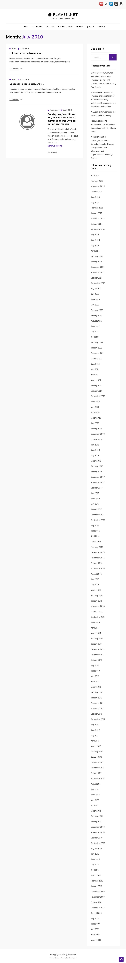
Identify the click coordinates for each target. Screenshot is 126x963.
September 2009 (98, 908)
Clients (51, 27)
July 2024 (95, 235)
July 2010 (95, 854)
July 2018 (95, 445)
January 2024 (96, 261)
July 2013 (95, 665)
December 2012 (98, 703)
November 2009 (98, 897)
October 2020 (96, 391)
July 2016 (95, 525)
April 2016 (95, 536)
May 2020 (95, 407)
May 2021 (95, 369)
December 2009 (98, 891)
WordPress (72, 958)
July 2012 (95, 725)
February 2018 (97, 466)
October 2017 (96, 488)
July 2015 (95, 579)
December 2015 (98, 552)
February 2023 (97, 310)
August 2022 (96, 321)
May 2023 (95, 305)
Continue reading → (56, 146)
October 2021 (96, 358)
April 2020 (95, 412)
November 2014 (98, 606)
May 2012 (95, 735)
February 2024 (97, 256)
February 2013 (97, 692)
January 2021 (96, 385)
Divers (14, 49)
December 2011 (98, 762)
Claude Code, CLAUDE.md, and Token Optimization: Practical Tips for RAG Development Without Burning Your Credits (103, 80)
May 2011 (95, 800)
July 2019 (95, 423)
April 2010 (95, 870)
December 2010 (98, 827)
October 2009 (96, 902)
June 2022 (95, 326)
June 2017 (95, 498)
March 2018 (96, 461)
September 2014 (98, 617)
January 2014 (96, 644)
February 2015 (97, 595)
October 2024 (96, 224)
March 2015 (96, 590)
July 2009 (95, 918)
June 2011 (95, 794)
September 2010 (98, 843)
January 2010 (96, 886)
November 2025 (98, 186)
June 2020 (95, 401)
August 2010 (96, 848)
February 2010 (97, 881)
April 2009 (95, 934)
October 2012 (96, 714)
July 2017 (95, 493)
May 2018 (95, 455)
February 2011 (97, 816)
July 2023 (95, 294)
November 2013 (98, 655)
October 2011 (96, 773)
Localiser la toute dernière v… (26, 84)
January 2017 (96, 509)
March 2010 (96, 875)
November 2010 (98, 832)
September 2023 (98, 283)
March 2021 (96, 380)
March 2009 (96, 940)
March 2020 (96, 418)
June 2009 (95, 924)
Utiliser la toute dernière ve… (26, 53)
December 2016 (98, 515)
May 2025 (95, 202)
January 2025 (96, 213)
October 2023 (96, 278)
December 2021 (98, 353)
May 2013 (95, 676)
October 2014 (96, 611)
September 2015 (98, 568)
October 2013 (96, 660)
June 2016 (95, 531)
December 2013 (98, 649)
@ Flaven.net (63, 14)
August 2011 (96, 784)
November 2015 (98, 558)
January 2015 (96, 601)
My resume (37, 27)
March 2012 (96, 746)
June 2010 (95, 859)
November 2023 (98, 272)
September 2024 (98, 229)
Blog (25, 27)
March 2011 (96, 811)
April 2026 (95, 175)
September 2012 (98, 719)
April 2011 (95, 805)
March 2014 (96, 633)
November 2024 (98, 218)
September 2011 (98, 778)
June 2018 (95, 450)
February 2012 (97, 751)
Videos (79, 27)
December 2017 (98, 477)
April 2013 (95, 682)
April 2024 (95, 251)
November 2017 (98, 482)
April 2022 (95, 337)
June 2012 (95, 730)
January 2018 (96, 472)
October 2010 (96, 838)
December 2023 (98, 267)
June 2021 (95, 364)
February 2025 (97, 208)
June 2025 (95, 197)
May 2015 (95, 585)
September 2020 (98, 396)
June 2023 (95, 299)
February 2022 (97, 342)
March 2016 (96, 542)
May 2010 (95, 865)
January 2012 (96, 757)
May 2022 (95, 332)
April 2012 (95, 741)
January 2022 (96, 348)
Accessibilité (54, 110)
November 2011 (98, 768)
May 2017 (95, 504)
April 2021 (95, 375)
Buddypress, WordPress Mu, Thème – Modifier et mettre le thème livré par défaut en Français (62, 119)
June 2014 (95, 622)
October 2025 (96, 192)
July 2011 (95, 789)
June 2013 (95, 671)
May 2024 (95, 245)
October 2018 (96, 439)
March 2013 (96, 687)
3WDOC (101, 27)
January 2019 (96, 428)
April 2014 (95, 628)
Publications (65, 27)
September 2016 (98, 520)
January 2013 (96, 698)
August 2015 (96, 574)
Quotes (90, 27)
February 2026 (97, 181)
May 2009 (95, 929)
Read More (14, 69)
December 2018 (98, 434)
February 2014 (97, 638)
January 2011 (96, 821)
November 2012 (98, 708)
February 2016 (97, 547)
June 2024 (95, 240)
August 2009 (96, 913)
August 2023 (96, 288)
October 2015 (96, 563)
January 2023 (96, 315)
